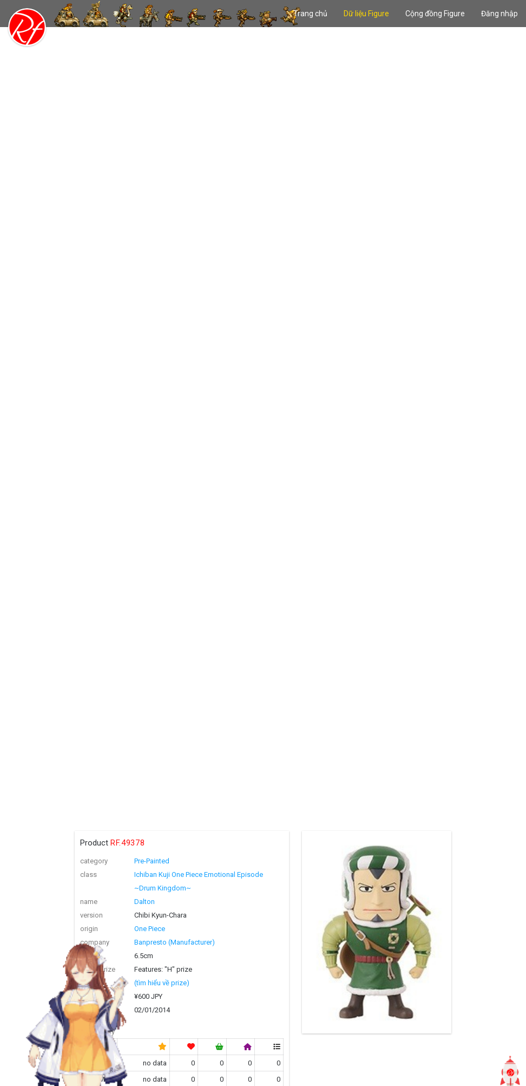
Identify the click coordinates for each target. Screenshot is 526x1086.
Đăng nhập (499, 13)
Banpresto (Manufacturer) (174, 942)
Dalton (144, 902)
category (94, 861)
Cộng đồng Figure (435, 13)
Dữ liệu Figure (366, 13)
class (88, 874)
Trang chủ (310, 13)
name (88, 902)
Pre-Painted (151, 861)
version (91, 915)
